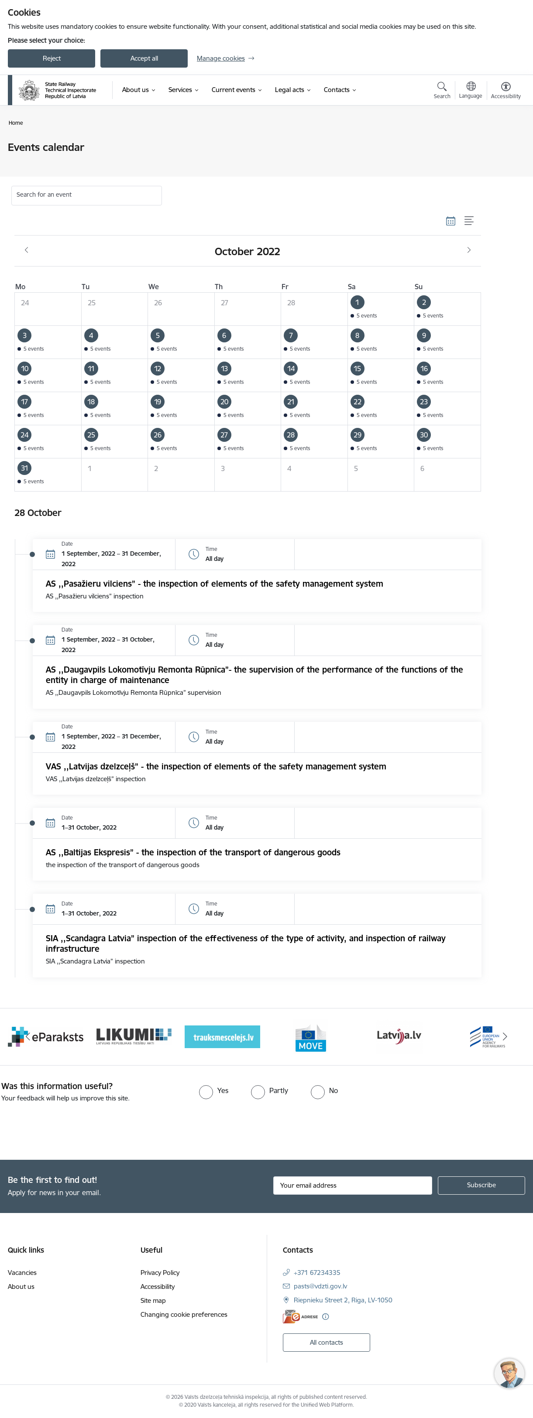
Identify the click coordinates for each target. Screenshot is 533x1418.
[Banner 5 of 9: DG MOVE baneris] (310, 1036)
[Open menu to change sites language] (471, 91)
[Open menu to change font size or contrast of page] (506, 91)
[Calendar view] (451, 220)
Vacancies (22, 1272)
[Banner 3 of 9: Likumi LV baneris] (134, 1036)
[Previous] (28, 1036)
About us (21, 1286)
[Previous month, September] (26, 250)
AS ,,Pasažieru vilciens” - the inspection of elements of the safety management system (214, 583)
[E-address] (300, 1316)
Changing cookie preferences (184, 1314)
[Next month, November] (469, 250)
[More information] (325, 1316)
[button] (380, 309)
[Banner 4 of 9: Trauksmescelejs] (222, 1036)
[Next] (505, 1036)
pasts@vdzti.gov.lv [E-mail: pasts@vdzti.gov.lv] (320, 1286)
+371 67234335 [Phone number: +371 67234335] (317, 1272)
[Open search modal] (442, 91)
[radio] (213, 1090)
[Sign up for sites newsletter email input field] (353, 1185)
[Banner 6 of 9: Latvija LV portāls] (399, 1036)
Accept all (144, 58)
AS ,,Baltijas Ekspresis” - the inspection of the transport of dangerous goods (193, 852)
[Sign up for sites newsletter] (481, 1185)
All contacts (326, 1342)
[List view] (469, 220)
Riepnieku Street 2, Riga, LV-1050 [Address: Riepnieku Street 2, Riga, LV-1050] (343, 1300)
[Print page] (504, 143)
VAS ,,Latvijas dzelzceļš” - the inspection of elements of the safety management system (216, 766)
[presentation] (73, 1127)
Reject (52, 58)
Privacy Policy (160, 1272)
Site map (153, 1300)
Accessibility (158, 1286)
